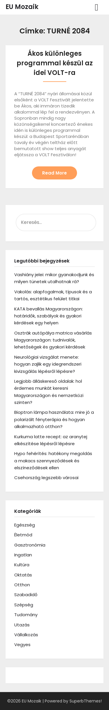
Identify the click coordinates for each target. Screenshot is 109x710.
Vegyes (22, 644)
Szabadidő (25, 595)
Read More (54, 173)
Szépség (23, 605)
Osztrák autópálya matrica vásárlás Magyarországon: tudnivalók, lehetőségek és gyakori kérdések (53, 340)
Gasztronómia (29, 545)
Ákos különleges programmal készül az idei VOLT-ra (55, 63)
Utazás (22, 625)
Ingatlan (23, 555)
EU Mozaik (22, 6)
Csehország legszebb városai (46, 477)
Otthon (22, 585)
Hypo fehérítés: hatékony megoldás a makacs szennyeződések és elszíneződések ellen (53, 460)
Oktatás (23, 575)
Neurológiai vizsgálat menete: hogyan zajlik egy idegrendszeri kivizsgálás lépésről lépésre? (47, 364)
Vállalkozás (26, 635)
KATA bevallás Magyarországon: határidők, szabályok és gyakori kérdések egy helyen (48, 316)
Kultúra (21, 565)
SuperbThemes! (85, 701)
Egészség (24, 525)
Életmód (23, 535)
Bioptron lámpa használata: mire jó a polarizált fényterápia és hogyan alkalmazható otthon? (54, 419)
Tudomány (25, 615)
